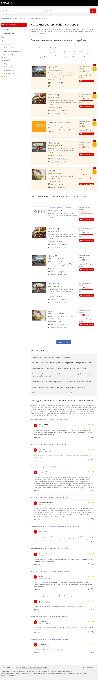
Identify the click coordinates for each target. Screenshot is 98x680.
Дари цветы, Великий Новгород (58, 420)
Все (5, 57)
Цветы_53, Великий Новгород (58, 616)
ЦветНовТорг (54, 94)
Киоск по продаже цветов (59, 122)
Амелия (51, 170)
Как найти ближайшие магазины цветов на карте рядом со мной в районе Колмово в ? (62, 363)
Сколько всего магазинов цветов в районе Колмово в (51, 357)
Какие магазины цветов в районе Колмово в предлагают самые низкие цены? (59, 368)
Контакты (18, 667)
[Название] (22, 11)
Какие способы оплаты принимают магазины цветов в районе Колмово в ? (58, 387)
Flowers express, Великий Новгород (59, 596)
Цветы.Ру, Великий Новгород (57, 467)
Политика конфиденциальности (32, 667)
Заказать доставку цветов (58, 86)
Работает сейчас (9, 48)
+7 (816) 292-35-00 (62, 184)
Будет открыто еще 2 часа (12, 51)
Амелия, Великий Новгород (57, 444)
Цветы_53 (52, 67)
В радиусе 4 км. (9, 70)
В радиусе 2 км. (9, 67)
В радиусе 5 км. (9, 73)
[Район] (66, 11)
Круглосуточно (9, 54)
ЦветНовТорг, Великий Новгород (59, 549)
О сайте (45, 667)
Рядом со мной (9, 64)
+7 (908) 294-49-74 (62, 83)
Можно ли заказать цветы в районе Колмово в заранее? (52, 393)
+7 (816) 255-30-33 (62, 110)
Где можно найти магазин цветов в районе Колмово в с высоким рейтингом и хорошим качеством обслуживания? (63, 375)
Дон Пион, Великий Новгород (58, 497)
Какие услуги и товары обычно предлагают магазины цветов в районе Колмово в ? (61, 382)
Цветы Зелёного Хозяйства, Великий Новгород (63, 526)
